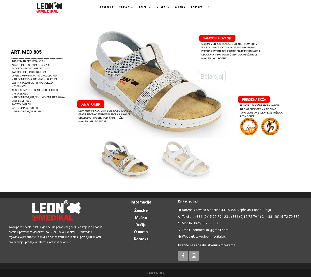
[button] (8, 82)
